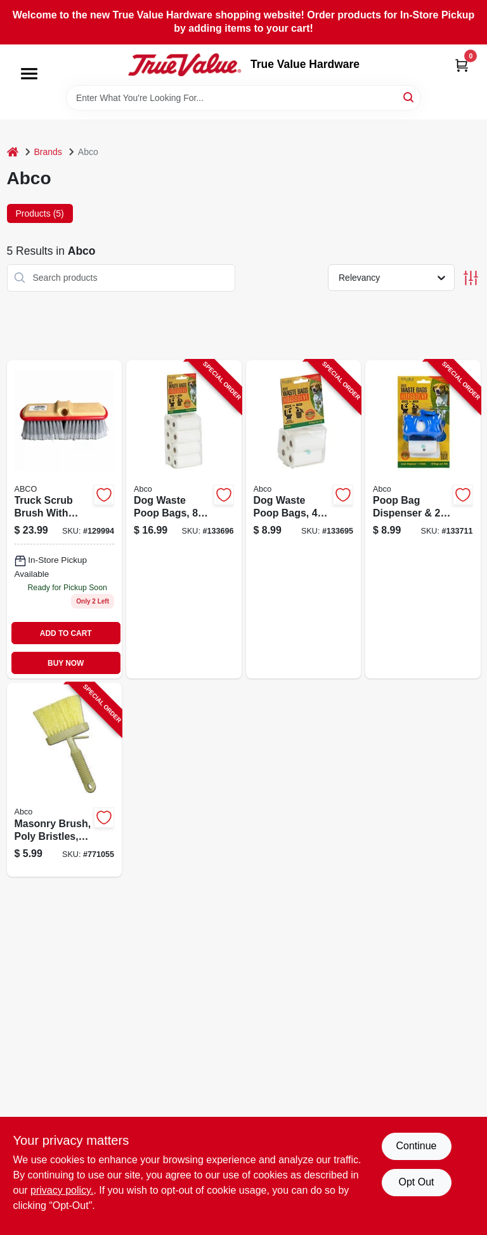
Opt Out (416, 1182)
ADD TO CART (66, 633)
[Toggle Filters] (471, 278)
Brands (48, 152)
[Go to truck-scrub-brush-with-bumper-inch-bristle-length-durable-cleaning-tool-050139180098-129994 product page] (64, 519)
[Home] (12, 152)
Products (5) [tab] (40, 213)
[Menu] (29, 73)
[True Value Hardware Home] (184, 64)
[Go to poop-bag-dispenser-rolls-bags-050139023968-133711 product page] (423, 519)
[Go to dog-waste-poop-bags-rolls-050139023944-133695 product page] (303, 519)
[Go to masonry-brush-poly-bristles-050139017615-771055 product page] (64, 780)
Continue (416, 1145)
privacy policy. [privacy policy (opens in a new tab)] (61, 1190)
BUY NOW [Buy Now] (66, 663)
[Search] (409, 96)
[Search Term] (243, 98)
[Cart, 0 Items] (461, 65)
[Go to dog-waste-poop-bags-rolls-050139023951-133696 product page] (184, 519)
